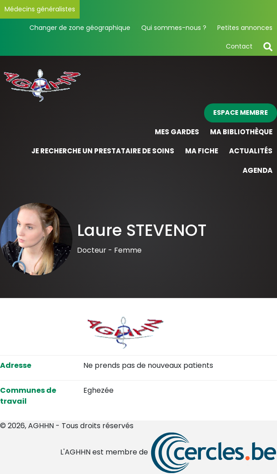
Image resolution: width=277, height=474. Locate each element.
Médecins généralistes (40, 9)
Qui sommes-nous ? (173, 27)
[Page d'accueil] (138, 84)
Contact (239, 46)
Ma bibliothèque (241, 132)
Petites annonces (244, 27)
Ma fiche (201, 151)
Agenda (257, 170)
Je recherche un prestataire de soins (102, 151)
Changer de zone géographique (79, 27)
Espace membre (240, 112)
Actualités (250, 151)
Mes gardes (177, 132)
